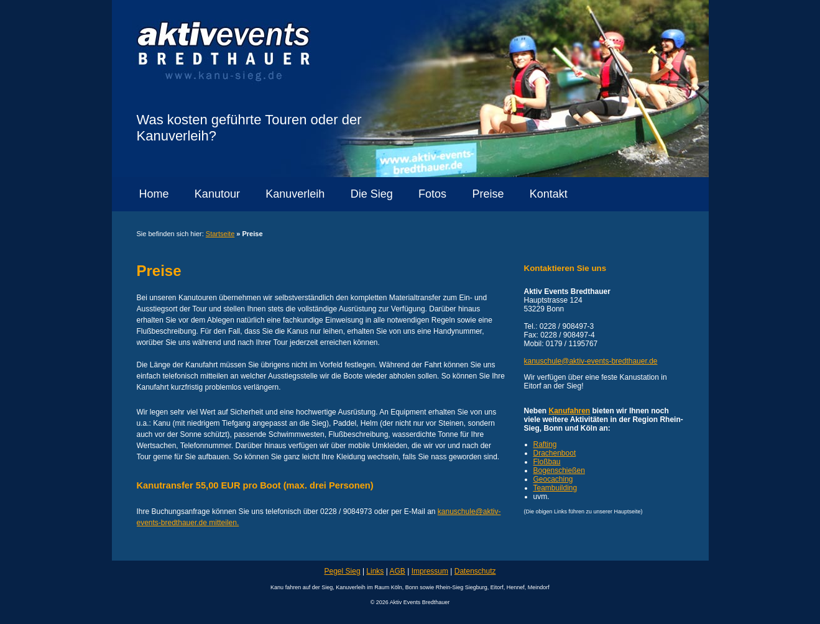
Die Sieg (372, 194)
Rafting (545, 444)
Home (154, 194)
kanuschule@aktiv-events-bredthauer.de (591, 361)
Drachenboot (554, 453)
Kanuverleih (295, 194)
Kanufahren (570, 410)
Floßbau (547, 461)
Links (375, 571)
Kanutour (217, 194)
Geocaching (553, 479)
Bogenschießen (559, 470)
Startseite (220, 233)
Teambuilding (555, 488)
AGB (397, 571)
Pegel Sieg (343, 571)
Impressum (430, 571)
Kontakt (549, 194)
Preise (488, 194)
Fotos (432, 194)
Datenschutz (475, 571)
